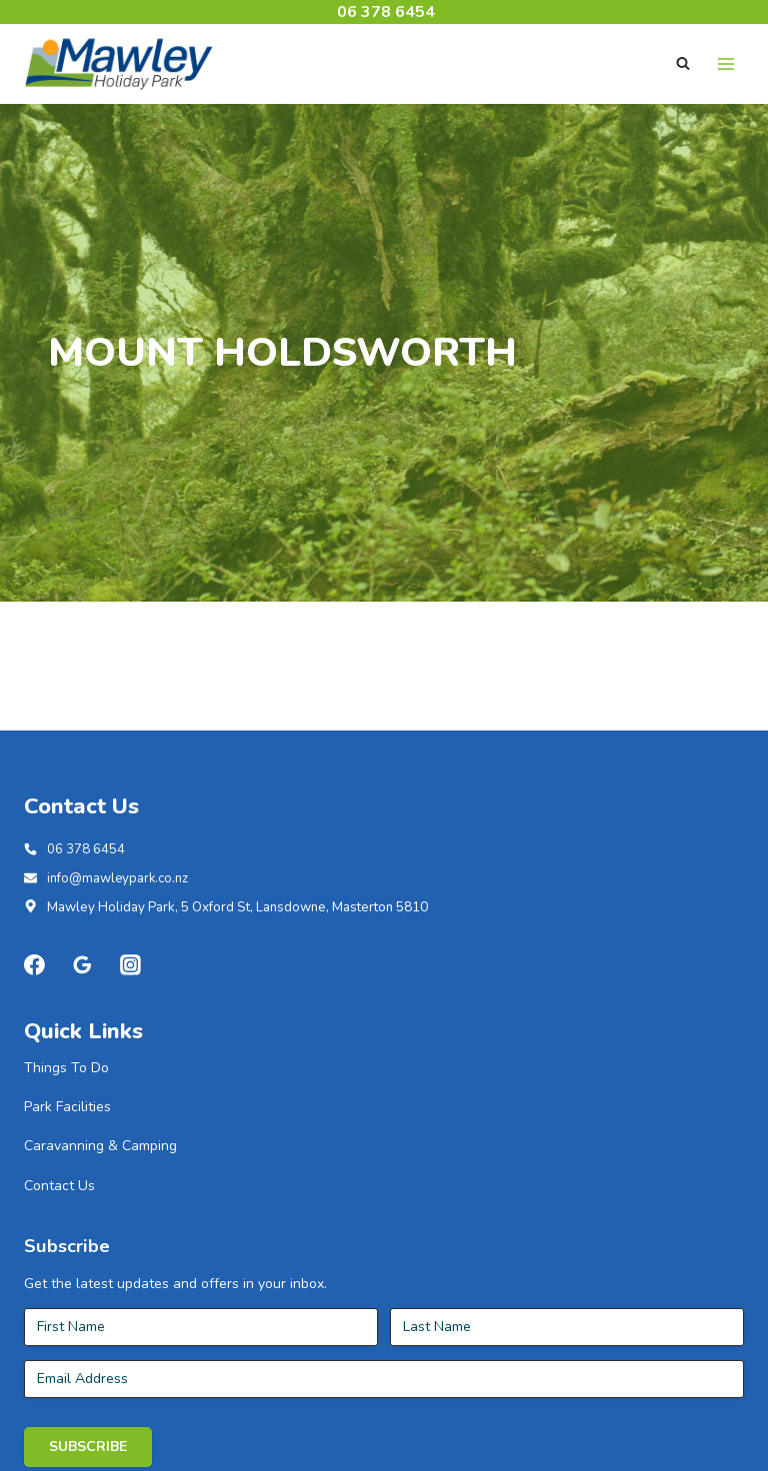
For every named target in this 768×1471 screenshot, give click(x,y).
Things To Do (66, 1158)
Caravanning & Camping (100, 1237)
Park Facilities (67, 1198)
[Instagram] (131, 1056)
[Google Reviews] (83, 1056)
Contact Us (59, 1276)
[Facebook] (35, 1056)
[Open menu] (725, 63)
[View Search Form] (683, 64)
